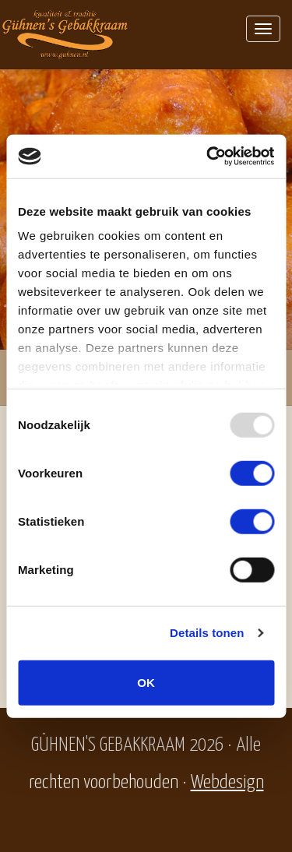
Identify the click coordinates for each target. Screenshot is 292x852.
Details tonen (207, 632)
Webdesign (227, 782)
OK (146, 681)
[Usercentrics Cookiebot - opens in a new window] (208, 156)
